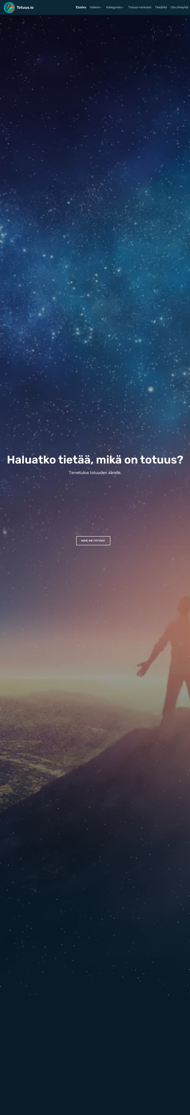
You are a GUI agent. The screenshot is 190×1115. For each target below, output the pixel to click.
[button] (96, 7)
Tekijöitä (161, 7)
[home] (19, 6)
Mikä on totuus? (93, 541)
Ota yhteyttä (179, 7)
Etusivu (81, 7)
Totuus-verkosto (139, 7)
